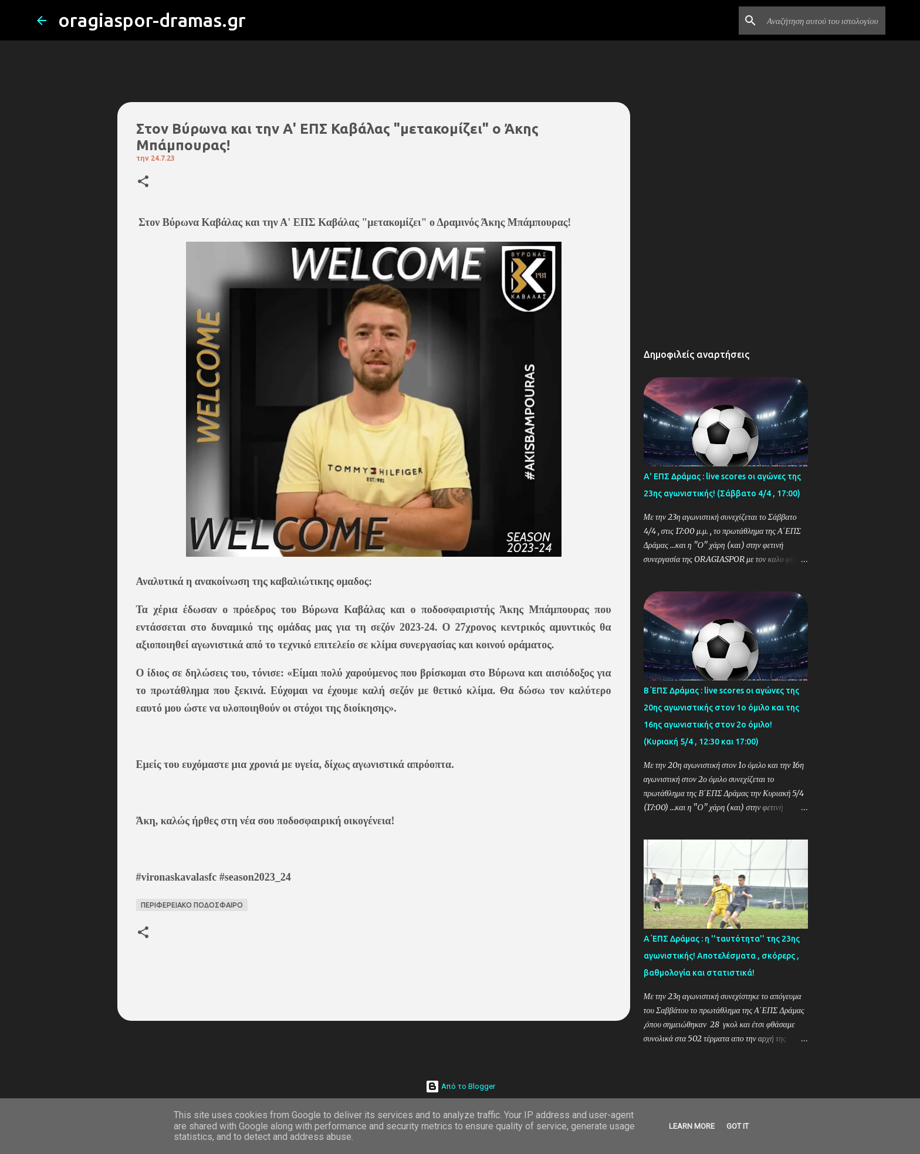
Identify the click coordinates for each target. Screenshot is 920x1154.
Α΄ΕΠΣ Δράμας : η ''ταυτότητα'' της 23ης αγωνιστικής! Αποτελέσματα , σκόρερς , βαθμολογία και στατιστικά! (722, 955)
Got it (737, 1126)
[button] (143, 182)
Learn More (692, 1126)
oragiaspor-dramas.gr (152, 20)
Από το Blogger (460, 1086)
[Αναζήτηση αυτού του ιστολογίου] (823, 20)
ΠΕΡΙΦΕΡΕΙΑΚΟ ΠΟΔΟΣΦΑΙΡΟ (192, 905)
